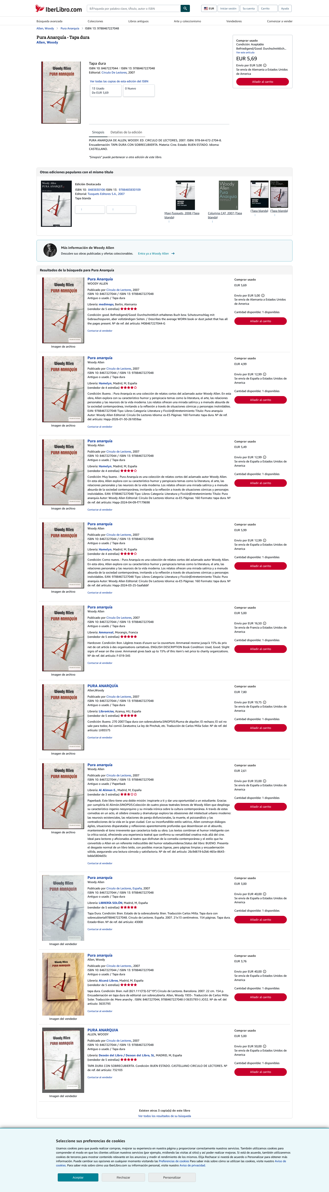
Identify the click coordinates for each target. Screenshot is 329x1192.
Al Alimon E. (107, 790)
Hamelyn (105, 383)
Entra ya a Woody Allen (157, 253)
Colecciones (95, 21)
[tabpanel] (159, 148)
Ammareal (106, 632)
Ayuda (285, 8)
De (106, 90)
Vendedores (234, 21)
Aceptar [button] (78, 1177)
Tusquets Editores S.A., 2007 (106, 194)
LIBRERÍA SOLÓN (110, 903)
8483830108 (97, 189)
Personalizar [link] (172, 1177)
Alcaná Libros (108, 980)
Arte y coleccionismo (187, 21)
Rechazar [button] (123, 1177)
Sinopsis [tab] (98, 132)
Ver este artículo (245, 52)
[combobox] (133, 8)
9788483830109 (130, 189)
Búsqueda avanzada (49, 21)
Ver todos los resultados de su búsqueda (164, 1116)
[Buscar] (185, 8)
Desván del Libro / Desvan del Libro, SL (126, 1055)
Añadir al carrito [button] (262, 81)
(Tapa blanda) (259, 211)
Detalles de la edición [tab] (126, 132)
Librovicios (106, 711)
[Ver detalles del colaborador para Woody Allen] (47, 42)
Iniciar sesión (228, 8)
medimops (106, 304)
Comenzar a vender (279, 21)
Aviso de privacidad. (193, 1165)
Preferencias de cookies (174, 1161)
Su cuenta (249, 8)
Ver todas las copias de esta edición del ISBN (119, 81)
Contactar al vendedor (99, 330)
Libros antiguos (138, 21)
